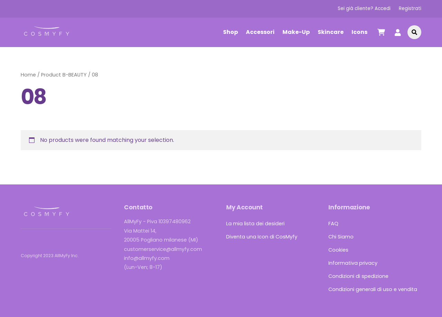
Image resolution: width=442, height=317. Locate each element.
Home (28, 74)
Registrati (410, 8)
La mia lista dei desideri (255, 223)
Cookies (338, 249)
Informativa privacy (352, 263)
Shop (230, 32)
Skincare (331, 32)
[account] (398, 32)
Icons (359, 32)
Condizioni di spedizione (358, 276)
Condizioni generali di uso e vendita (372, 289)
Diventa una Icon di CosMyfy (261, 236)
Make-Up (296, 32)
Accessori (260, 32)
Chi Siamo (341, 236)
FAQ (333, 223)
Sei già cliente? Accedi (364, 8)
